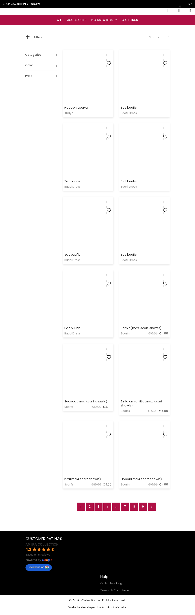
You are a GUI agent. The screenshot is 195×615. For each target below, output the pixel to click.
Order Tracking (111, 583)
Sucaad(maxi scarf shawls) (86, 401)
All (59, 20)
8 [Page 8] (134, 507)
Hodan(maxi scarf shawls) (141, 479)
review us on (38, 567)
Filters (34, 37)
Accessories (76, 20)
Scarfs (125, 333)
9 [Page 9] (143, 507)
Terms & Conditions (114, 590)
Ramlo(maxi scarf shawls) (141, 328)
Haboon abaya (76, 107)
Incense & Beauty (104, 20)
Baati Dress (129, 113)
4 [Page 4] (107, 507)
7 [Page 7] (125, 507)
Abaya (69, 113)
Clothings (130, 20)
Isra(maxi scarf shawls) (82, 479)
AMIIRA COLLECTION (42, 544)
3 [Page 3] (98, 507)
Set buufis (129, 107)
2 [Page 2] (89, 507)
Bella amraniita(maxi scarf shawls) (141, 403)
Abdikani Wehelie (114, 607)
